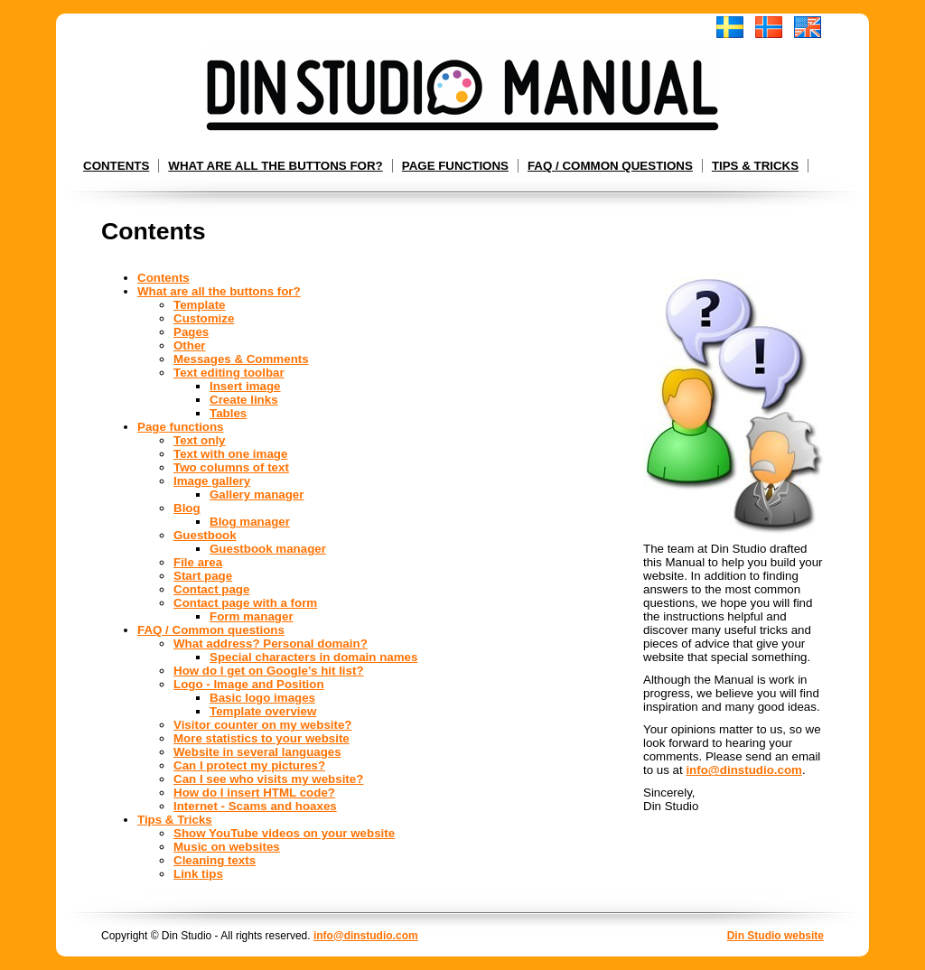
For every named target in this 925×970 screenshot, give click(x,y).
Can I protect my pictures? (249, 765)
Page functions (455, 166)
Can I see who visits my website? (268, 779)
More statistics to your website (261, 738)
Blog (187, 508)
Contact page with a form (245, 603)
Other (189, 345)
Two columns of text (231, 467)
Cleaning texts (214, 860)
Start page (202, 576)
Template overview (263, 711)
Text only (199, 440)
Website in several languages (257, 752)
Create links (244, 399)
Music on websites (226, 846)
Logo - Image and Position (248, 684)
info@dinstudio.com (744, 770)
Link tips (198, 874)
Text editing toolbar (229, 372)
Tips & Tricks (755, 166)
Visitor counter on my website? (262, 725)
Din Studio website (775, 935)
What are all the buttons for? (275, 166)
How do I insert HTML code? (254, 792)
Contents (116, 166)
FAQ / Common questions (610, 166)
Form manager (252, 616)
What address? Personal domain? (270, 643)
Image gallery (211, 481)
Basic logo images (262, 697)
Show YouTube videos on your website (284, 833)
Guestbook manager (268, 548)
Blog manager (250, 521)
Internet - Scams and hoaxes (255, 806)
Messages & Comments (241, 359)
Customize (203, 318)
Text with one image (230, 454)
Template (199, 305)
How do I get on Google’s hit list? (268, 670)
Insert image (245, 386)
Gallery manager (257, 494)
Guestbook (205, 535)
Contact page (211, 589)
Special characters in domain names (313, 657)
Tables (228, 413)
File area (197, 562)
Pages (191, 332)
